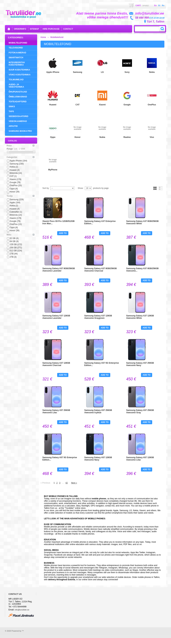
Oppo (14, 188)
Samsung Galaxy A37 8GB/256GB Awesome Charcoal (100, 269)
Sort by (45, 188)
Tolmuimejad (16, 79)
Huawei (15, 170)
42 (66, 483)
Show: (80, 188)
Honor (14, 192)
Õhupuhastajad (18, 92)
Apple (15, 202)
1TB (14, 254)
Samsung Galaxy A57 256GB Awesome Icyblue (98, 411)
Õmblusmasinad (18, 97)
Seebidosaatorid (18, 116)
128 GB (16, 244)
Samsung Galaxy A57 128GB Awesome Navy (98, 458)
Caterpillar (16, 212)
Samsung (17, 164)
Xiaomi (15, 179)
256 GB (16, 247)
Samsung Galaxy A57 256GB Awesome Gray (140, 411)
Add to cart (63, 233)
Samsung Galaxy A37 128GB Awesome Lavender (56, 317)
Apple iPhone (18, 161)
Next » (74, 483)
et (159, 5)
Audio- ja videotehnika (16, 85)
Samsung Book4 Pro (20, 131)
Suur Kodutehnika (19, 70)
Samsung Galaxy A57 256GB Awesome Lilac (56, 411)
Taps (11, 111)
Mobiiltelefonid (18, 43)
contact (68, 29)
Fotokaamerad (17, 52)
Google (15, 182)
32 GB (14, 238)
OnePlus (16, 185)
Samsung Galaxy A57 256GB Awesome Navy (140, 364)
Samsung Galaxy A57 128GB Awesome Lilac (140, 458)
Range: (10, 149)
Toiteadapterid (17, 101)
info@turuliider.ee (22, 610)
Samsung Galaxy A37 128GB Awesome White (140, 317)
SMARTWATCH (16, 57)
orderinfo (20, 29)
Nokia (14, 167)
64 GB (14, 241)
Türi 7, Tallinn (155, 21)
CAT (13, 176)
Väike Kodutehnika (20, 75)
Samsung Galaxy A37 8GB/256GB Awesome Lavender (58, 269)
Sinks (12, 106)
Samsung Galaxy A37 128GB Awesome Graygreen (98, 317)
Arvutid (13, 126)
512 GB (16, 250)
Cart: (142, 5)
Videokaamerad (18, 121)
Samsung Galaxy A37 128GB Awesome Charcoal (56, 364)
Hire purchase (51, 29)
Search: (162, 29)
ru (163, 5)
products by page (101, 188)
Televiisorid (16, 48)
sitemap (34, 29)
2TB (13, 257)
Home (43, 37)
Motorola (16, 173)
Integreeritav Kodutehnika (17, 63)
